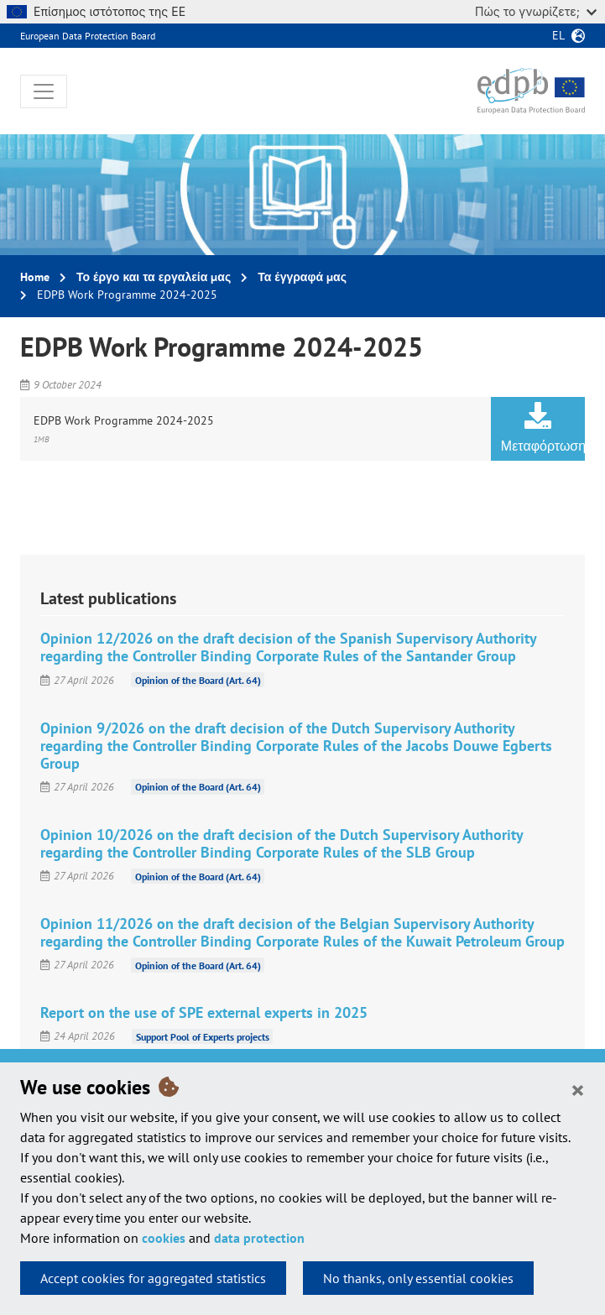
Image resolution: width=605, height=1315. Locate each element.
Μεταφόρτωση (543, 428)
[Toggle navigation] (43, 91)
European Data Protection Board (87, 35)
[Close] (578, 1089)
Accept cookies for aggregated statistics (153, 1278)
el (558, 35)
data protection (259, 1237)
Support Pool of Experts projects (202, 1036)
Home (35, 276)
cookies (163, 1237)
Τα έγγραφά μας (302, 276)
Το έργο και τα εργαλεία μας (153, 276)
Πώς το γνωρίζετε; (536, 11)
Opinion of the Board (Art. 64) (198, 680)
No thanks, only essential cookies (418, 1278)
